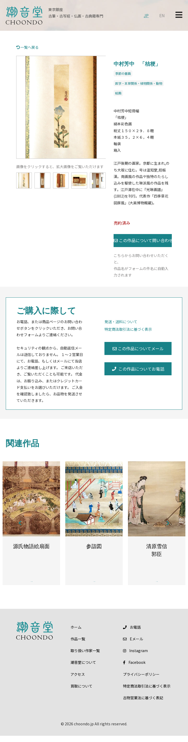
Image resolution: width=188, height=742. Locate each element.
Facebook (134, 668)
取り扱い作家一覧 (85, 656)
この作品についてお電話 (138, 369)
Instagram (135, 656)
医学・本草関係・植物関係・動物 (138, 83)
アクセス (77, 680)
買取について (81, 692)
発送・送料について (120, 321)
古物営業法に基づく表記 (143, 703)
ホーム (75, 633)
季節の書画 (123, 73)
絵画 (118, 93)
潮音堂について (83, 668)
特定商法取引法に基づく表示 (128, 329)
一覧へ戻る (27, 47)
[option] (61, 107)
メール (133, 644)
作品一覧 (77, 644)
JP (146, 15)
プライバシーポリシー (141, 680)
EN (162, 15)
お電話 (131, 633)
